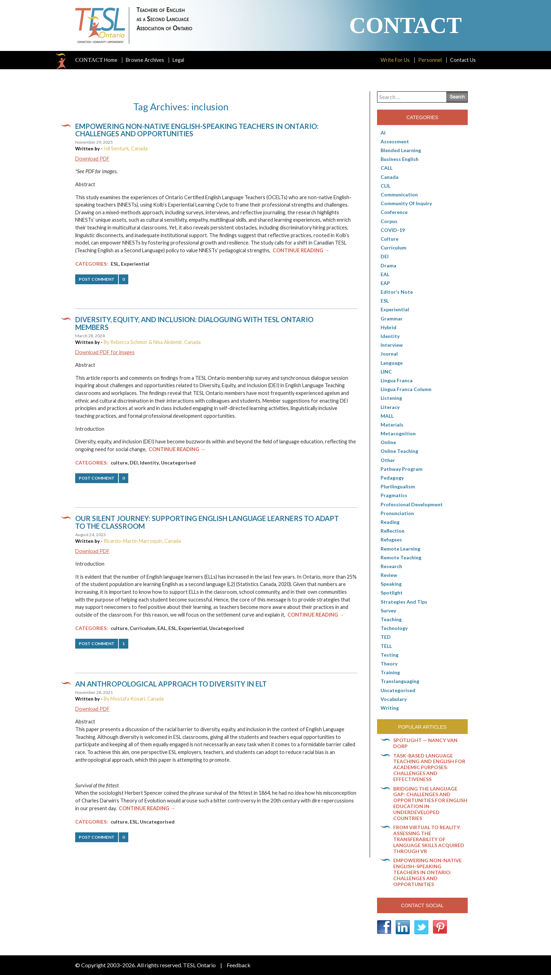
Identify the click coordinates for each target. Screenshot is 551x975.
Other (388, 460)
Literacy (390, 407)
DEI (134, 463)
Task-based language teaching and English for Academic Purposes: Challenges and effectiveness (429, 767)
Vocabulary (394, 699)
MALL (387, 416)
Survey (388, 610)
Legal (178, 60)
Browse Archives (145, 60)
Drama (388, 265)
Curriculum (142, 628)
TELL (386, 646)
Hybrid (388, 327)
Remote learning (400, 549)
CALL (387, 168)
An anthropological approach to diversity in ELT (171, 684)
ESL (115, 264)
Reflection (392, 531)
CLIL (385, 186)
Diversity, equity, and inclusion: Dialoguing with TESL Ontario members (194, 323)
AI (383, 133)
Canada (389, 177)
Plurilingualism (398, 486)
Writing (390, 708)
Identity (149, 463)
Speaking (391, 584)
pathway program (401, 469)
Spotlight (392, 593)
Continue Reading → (301, 250)
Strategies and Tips (404, 602)
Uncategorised (178, 463)
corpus (389, 221)
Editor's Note (397, 292)
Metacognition (398, 433)
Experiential (135, 264)
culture (119, 463)
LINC (386, 372)
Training (390, 672)
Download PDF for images (105, 352)
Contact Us (463, 60)
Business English (400, 159)
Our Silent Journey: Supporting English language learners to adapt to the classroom (207, 522)
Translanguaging (400, 681)
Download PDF (92, 159)
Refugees (391, 539)
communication (399, 194)
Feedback (239, 965)
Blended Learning (401, 150)
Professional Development (412, 504)
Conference (394, 212)
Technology (394, 628)
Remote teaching (401, 557)
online (388, 442)
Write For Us (395, 60)
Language (392, 363)
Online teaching (399, 451)
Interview (392, 345)
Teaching (391, 619)
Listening (391, 398)
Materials (392, 425)
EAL (161, 628)
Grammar (392, 318)
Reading (390, 522)
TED (386, 637)
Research (391, 566)
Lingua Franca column (406, 389)
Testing (389, 655)
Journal (389, 354)
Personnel (430, 60)
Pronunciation (397, 513)
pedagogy (392, 478)
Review (389, 575)
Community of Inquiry (406, 203)
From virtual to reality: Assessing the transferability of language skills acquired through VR (428, 839)
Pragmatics (394, 495)
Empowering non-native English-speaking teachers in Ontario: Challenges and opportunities (197, 130)
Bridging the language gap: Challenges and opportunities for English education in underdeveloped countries (430, 803)
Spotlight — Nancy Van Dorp (425, 743)
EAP (385, 283)
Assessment (395, 141)
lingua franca (397, 380)
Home (96, 60)
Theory (389, 664)
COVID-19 (393, 230)
